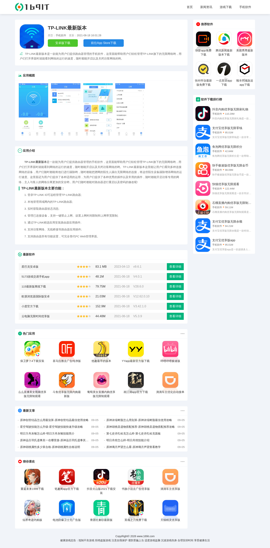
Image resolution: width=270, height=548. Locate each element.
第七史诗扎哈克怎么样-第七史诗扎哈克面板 (145, 433)
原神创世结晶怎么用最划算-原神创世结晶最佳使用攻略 (59, 420)
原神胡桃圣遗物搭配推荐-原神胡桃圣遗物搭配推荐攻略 (145, 426)
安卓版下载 (62, 43)
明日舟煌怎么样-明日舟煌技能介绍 (145, 440)
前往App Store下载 (103, 43)
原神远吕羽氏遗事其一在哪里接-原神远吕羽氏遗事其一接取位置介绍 (59, 440)
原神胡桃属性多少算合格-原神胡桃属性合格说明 (59, 447)
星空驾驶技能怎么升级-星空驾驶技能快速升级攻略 (59, 426)
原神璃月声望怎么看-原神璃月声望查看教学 (145, 447)
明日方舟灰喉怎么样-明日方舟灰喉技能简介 (59, 433)
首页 (190, 7)
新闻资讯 (206, 7)
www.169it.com (145, 536)
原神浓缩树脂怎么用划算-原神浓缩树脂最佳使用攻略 (145, 420)
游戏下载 (226, 7)
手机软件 (245, 7)
